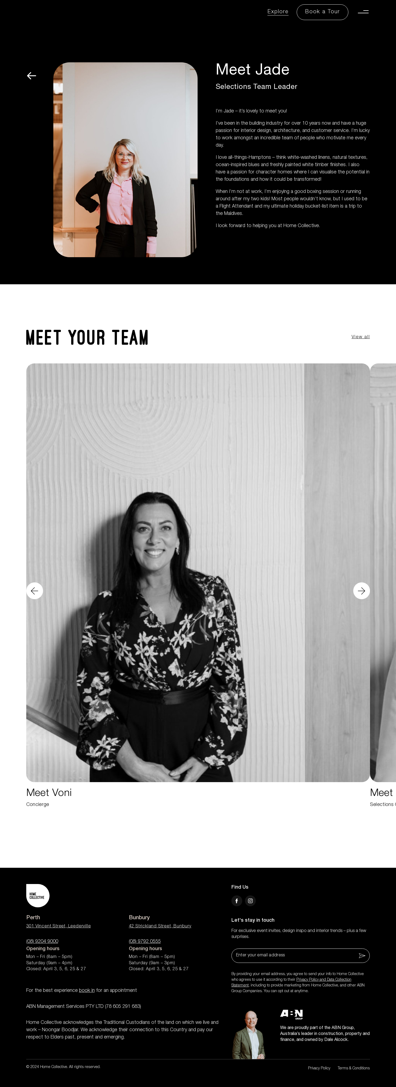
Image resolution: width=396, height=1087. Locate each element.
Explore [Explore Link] (278, 12)
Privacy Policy (319, 1068)
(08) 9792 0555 (145, 941)
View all (361, 337)
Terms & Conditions (354, 1068)
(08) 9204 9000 (42, 941)
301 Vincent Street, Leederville (58, 926)
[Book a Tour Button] (322, 12)
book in (87, 990)
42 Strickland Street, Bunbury (160, 926)
